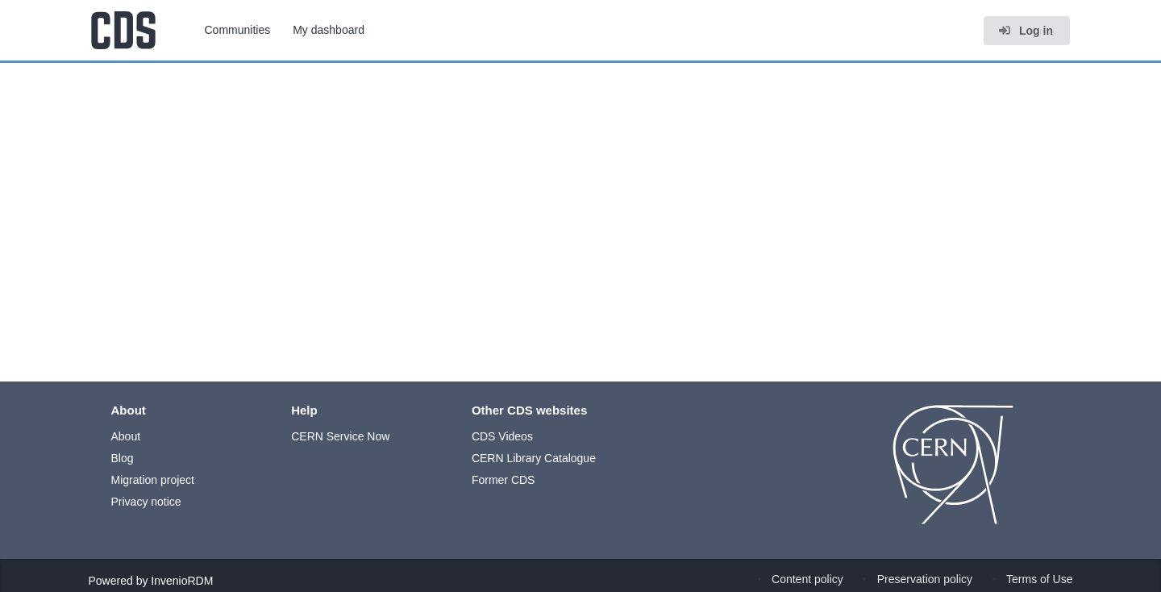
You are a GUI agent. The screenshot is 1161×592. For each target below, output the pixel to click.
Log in (1025, 30)
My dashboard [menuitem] (328, 29)
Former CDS (503, 479)
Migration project (153, 479)
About (126, 436)
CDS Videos (502, 436)
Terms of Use (1039, 579)
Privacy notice (146, 501)
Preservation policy (924, 579)
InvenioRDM (182, 580)
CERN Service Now (340, 436)
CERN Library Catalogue (534, 458)
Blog (122, 458)
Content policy (807, 579)
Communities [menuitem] (238, 29)
